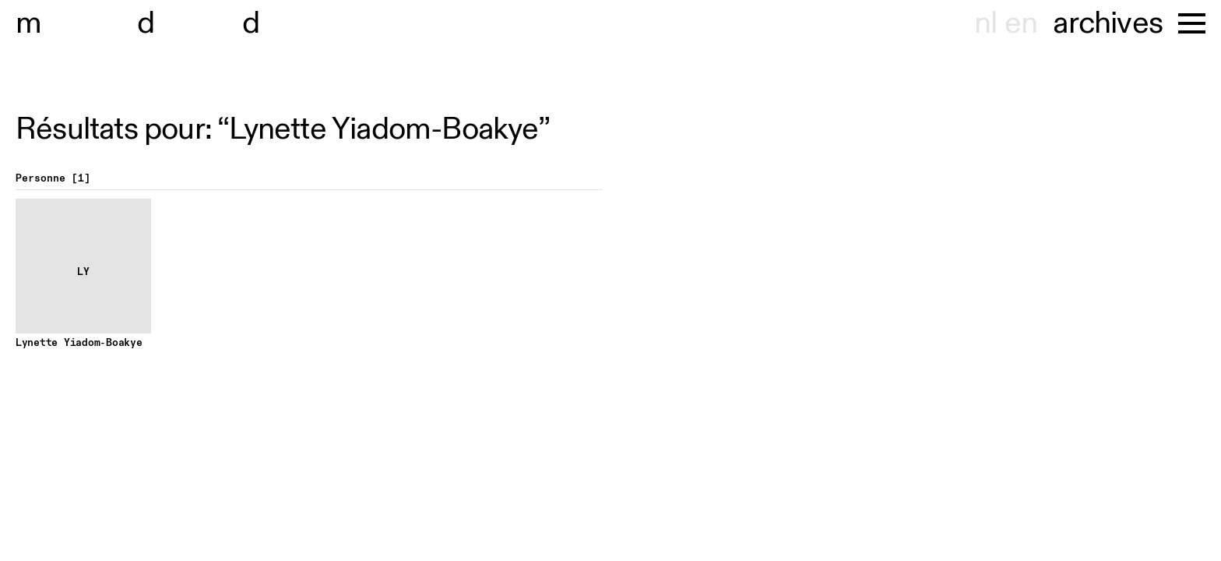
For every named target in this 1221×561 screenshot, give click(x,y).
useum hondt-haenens (193, 23)
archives (1108, 23)
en (1021, 23)
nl (985, 23)
